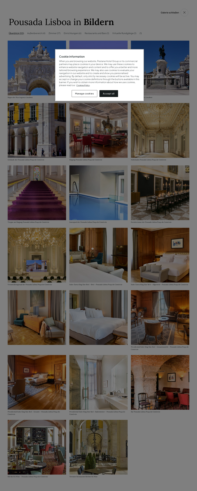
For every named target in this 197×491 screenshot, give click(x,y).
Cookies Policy (83, 85)
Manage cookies (84, 93)
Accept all (109, 93)
